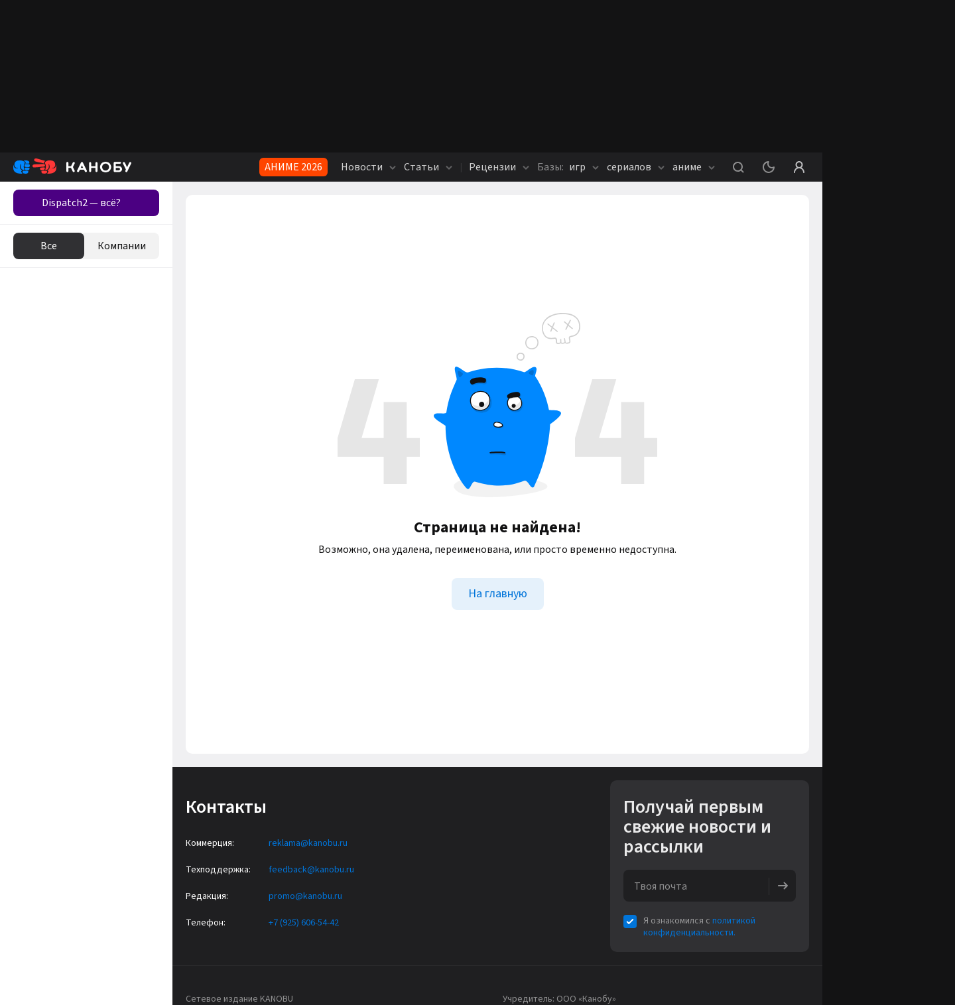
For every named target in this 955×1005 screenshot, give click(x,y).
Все (48, 246)
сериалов (636, 167)
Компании (121, 246)
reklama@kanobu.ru (308, 843)
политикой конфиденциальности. (699, 926)
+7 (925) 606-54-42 (304, 922)
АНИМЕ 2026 (293, 167)
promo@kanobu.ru (305, 896)
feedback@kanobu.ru (311, 869)
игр (568, 167)
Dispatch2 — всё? (81, 203)
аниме (693, 167)
